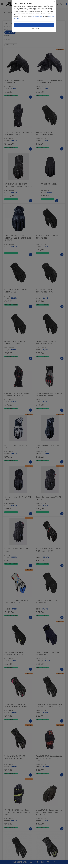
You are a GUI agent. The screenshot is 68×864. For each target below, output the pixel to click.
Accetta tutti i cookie (34, 25)
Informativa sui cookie (36, 16)
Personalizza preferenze (34, 28)
